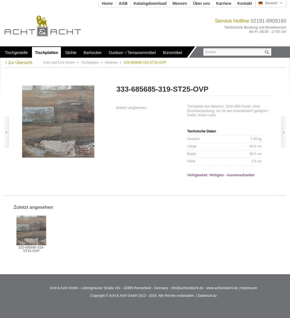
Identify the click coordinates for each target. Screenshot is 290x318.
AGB (123, 3)
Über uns (201, 3)
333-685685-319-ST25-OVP (31, 249)
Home (107, 3)
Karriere (223, 3)
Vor (283, 132)
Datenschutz (207, 296)
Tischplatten (90, 63)
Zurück (6, 132)
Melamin (112, 63)
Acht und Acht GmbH (52, 25)
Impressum (248, 288)
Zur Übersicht (20, 62)
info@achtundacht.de (187, 288)
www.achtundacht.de (222, 288)
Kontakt (244, 3)
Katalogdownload (150, 3)
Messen (179, 3)
